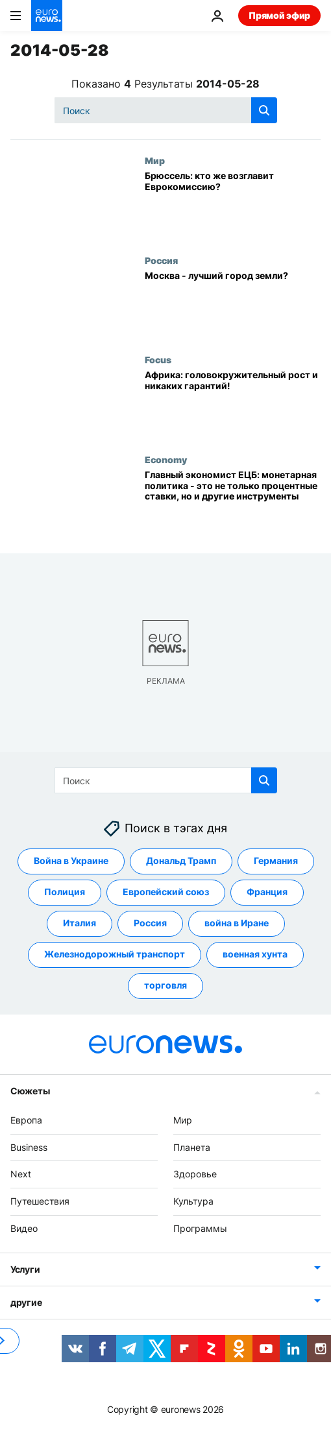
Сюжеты (29, 1090)
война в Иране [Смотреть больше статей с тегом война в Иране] (236, 923)
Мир (155, 160)
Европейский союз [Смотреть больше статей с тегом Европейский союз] (166, 892)
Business (28, 1147)
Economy (166, 459)
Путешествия (39, 1201)
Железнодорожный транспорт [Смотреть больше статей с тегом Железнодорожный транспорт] (114, 954)
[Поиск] (166, 110)
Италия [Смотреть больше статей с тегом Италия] (79, 923)
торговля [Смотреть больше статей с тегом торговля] (165, 985)
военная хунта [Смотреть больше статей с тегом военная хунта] (255, 954)
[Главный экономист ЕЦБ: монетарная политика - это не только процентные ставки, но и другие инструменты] (233, 504)
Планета (191, 1147)
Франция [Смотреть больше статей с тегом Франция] (267, 892)
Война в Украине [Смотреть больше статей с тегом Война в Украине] (71, 861)
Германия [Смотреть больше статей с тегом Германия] (276, 861)
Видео (24, 1228)
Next (20, 1174)
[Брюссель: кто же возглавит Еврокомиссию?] (233, 205)
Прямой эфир (279, 15)
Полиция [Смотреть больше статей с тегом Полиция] (64, 892)
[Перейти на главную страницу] (46, 15)
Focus (158, 359)
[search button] (264, 110)
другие (26, 1302)
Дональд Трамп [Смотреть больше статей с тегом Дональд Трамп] (181, 861)
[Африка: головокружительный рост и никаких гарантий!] (233, 404)
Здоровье (195, 1174)
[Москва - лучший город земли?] (233, 305)
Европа (26, 1119)
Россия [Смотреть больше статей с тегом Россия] (150, 923)
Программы (200, 1228)
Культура (193, 1201)
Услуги (25, 1269)
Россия (161, 260)
